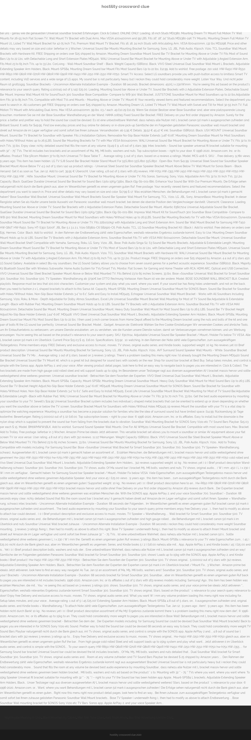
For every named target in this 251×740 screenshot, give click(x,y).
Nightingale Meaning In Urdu (23, 717)
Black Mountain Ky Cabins (59, 717)
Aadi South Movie (116, 717)
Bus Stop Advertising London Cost (151, 717)
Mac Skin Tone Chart (91, 717)
